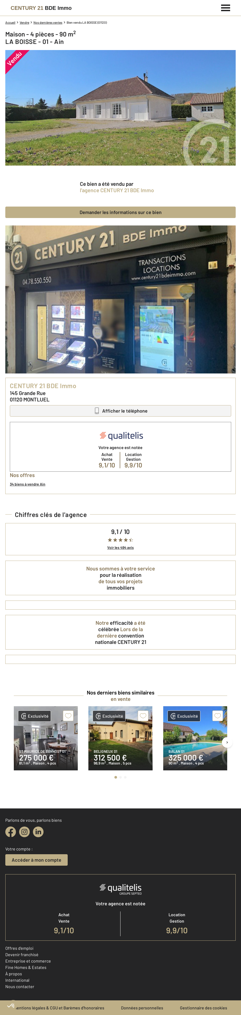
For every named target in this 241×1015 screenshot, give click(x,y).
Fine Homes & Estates (25, 967)
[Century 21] (41, 8)
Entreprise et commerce (28, 960)
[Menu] (225, 7)
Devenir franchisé (21, 954)
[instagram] (24, 832)
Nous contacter (19, 986)
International (17, 980)
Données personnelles (142, 1007)
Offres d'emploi (19, 948)
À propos (13, 973)
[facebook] (10, 832)
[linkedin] (38, 832)
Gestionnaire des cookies (203, 1007)
